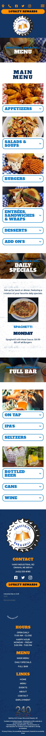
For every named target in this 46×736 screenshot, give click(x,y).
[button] (3, 6)
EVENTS (23, 687)
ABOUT (23, 691)
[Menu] (42, 6)
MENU (23, 683)
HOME (23, 679)
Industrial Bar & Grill (11, 594)
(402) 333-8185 (23, 571)
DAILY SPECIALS (23, 662)
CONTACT (23, 696)
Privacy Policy (7, 731)
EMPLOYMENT (23, 700)
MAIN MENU (23, 658)
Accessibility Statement (21, 731)
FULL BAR (23, 666)
